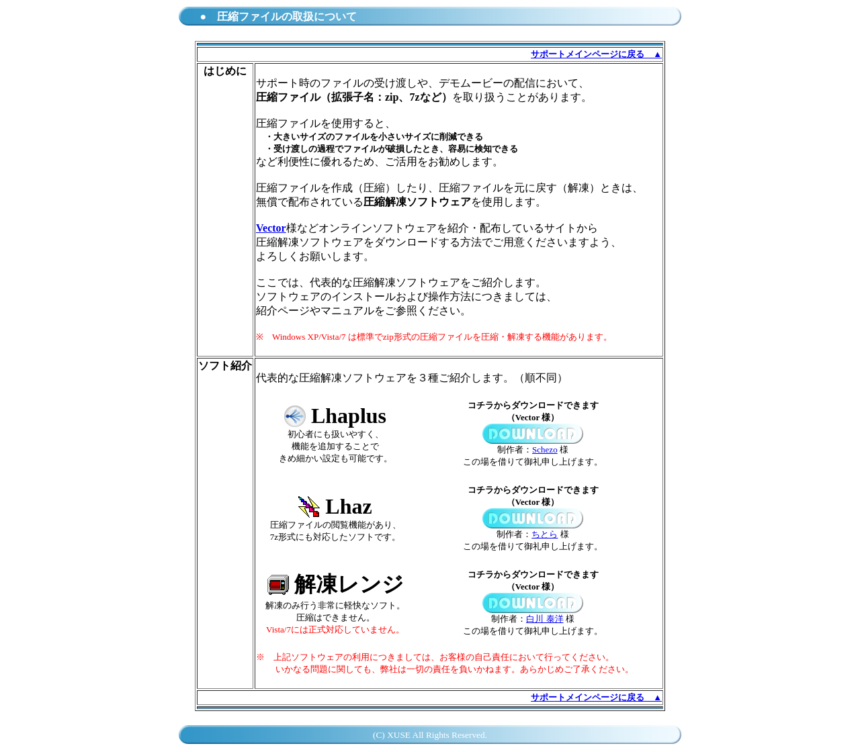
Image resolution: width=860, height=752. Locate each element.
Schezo (545, 449)
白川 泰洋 (544, 619)
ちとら (544, 534)
